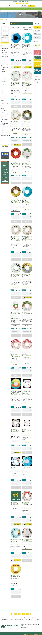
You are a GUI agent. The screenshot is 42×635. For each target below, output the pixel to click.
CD (2, 92)
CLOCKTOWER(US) (16, 163)
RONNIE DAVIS (27, 121)
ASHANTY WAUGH (16, 82)
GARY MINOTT (15, 429)
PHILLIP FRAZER (27, 467)
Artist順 (18, 27)
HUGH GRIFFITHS (16, 236)
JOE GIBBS (15, 201)
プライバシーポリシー (19, 619)
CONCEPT (8, 617)
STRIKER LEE (26, 86)
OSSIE (14, 125)
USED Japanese (5, 141)
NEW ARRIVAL (3, 8)
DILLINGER (15, 390)
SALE (38, 8)
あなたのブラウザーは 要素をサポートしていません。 (16, 63)
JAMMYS (14, 47)
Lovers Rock (4, 54)
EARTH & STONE (16, 312)
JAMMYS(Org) (26, 471)
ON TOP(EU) (26, 163)
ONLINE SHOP (28, 617)
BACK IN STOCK (17, 8)
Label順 (23, 27)
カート (32, 619)
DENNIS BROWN (27, 82)
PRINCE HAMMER (16, 198)
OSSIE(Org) (26, 393)
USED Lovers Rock (5, 114)
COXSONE (26, 239)
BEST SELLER (31, 8)
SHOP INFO (12, 5)
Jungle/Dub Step (5, 67)
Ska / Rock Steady (5, 48)
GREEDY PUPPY (16, 239)
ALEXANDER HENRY (28, 236)
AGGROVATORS (25, 503)
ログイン (26, 619)
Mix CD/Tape (4, 94)
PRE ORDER (11, 8)
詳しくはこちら (15, 55)
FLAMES (25, 125)
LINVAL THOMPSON (27, 274)
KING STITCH (15, 350)
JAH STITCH (15, 159)
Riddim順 (29, 27)
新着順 (13, 27)
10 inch (3, 86)
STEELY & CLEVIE (16, 504)
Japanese (3, 69)
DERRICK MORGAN (25, 83)
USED (24, 8)
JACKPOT (12, 355)
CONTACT (18, 5)
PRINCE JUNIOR (16, 44)
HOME (7, 5)
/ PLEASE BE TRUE (17, 394)
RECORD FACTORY (27, 277)
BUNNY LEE (15, 354)
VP (13, 317)
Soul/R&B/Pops (4, 76)
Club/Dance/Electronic (6, 78)
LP (2, 90)
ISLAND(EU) (15, 393)
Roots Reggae (4, 52)
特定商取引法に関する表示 (7, 619)
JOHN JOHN (15, 542)
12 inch (3, 88)
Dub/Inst (3, 61)
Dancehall (3, 59)
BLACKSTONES (16, 575)
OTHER (3, 98)
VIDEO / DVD (4, 96)
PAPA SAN (15, 502)
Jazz (2, 74)
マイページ (38, 619)
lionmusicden (4, 150)
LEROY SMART (16, 121)
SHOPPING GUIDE (37, 617)
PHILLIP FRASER (27, 44)
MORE (4, 180)
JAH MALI (15, 467)
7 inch (3, 84)
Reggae (3, 50)
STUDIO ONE (15, 277)
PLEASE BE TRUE (17, 48)
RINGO (25, 429)
